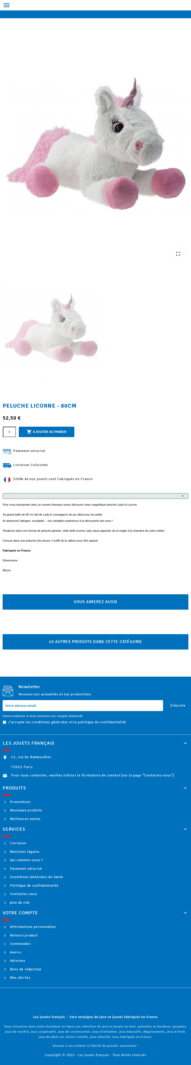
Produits (14, 788)
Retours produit (23, 935)
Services (14, 829)
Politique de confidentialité (33, 885)
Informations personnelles (32, 927)
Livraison (17, 843)
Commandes (20, 943)
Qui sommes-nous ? (26, 860)
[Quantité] (9, 432)
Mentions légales (24, 851)
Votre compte (20, 913)
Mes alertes (20, 977)
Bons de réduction (25, 969)
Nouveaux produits (25, 810)
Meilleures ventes (25, 819)
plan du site (19, 902)
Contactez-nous (23, 894)
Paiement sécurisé (25, 868)
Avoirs (15, 952)
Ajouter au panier (47, 431)
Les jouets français (29, 743)
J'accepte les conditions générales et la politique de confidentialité (67, 722)
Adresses (17, 960)
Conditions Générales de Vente (36, 877)
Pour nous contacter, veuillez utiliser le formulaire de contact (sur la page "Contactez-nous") (92, 775)
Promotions (20, 802)
